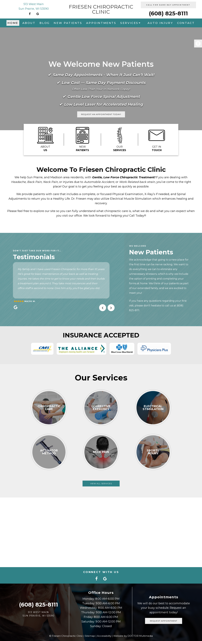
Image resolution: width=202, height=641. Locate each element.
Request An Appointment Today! (101, 114)
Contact (186, 23)
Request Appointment (163, 621)
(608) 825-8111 (168, 13)
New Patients (68, 23)
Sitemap (90, 635)
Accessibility (104, 635)
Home (12, 23)
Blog (44, 23)
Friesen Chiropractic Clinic (101, 9)
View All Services (101, 483)
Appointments (101, 23)
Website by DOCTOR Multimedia (133, 635)
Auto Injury (160, 23)
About (29, 23)
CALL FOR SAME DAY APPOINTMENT (168, 5)
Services (129, 23)
